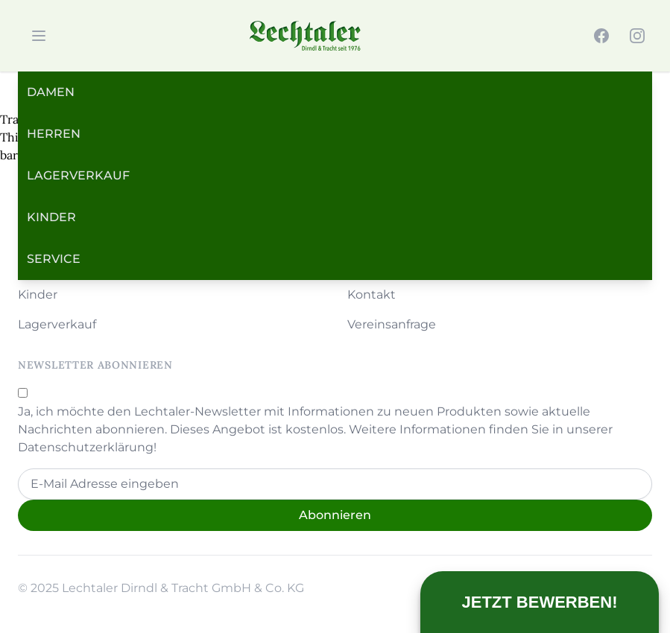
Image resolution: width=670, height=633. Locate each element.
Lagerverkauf (78, 175)
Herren (53, 134)
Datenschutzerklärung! (87, 447)
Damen (51, 92)
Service (53, 259)
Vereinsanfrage (391, 324)
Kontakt (371, 294)
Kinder (51, 217)
